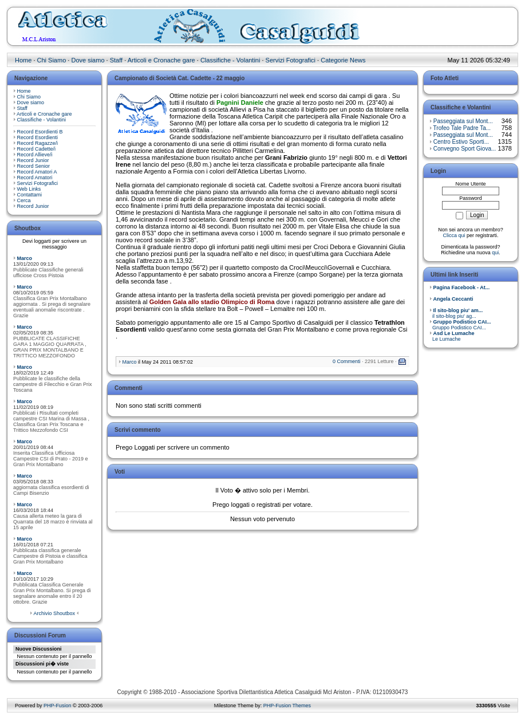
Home (23, 60)
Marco (25, 258)
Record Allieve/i (35, 154)
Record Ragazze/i (37, 143)
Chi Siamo (51, 60)
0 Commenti (347, 361)
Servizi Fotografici (290, 60)
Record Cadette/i (36, 149)
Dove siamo (87, 60)
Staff (116, 60)
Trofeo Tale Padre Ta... (462, 128)
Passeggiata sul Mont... (463, 121)
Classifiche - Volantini (230, 60)
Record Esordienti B (40, 132)
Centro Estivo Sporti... (461, 142)
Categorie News (343, 60)
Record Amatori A (37, 172)
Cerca (24, 200)
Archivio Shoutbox (54, 613)
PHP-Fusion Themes (287, 705)
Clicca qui (454, 235)
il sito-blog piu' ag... (456, 313)
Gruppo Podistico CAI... (460, 324)
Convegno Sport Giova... (464, 148)
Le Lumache (452, 336)
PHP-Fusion (58, 705)
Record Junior (33, 160)
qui (495, 252)
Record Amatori (35, 177)
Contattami (29, 195)
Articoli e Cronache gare (161, 60)
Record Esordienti (37, 137)
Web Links (29, 189)
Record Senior (33, 166)
